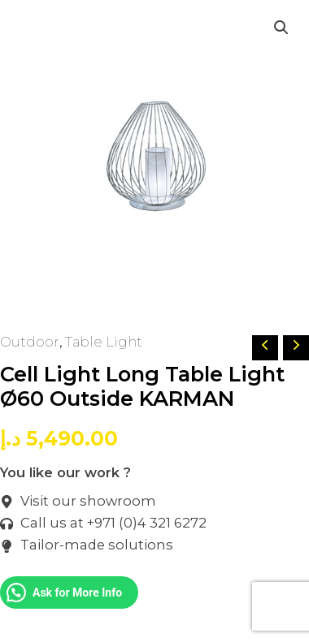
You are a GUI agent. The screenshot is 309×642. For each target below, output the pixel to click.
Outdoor (29, 342)
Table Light (103, 342)
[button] (281, 27)
